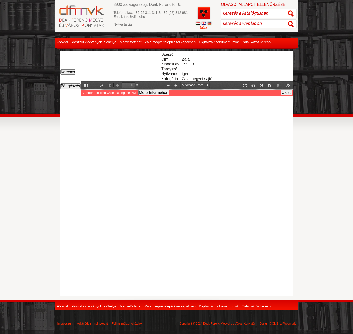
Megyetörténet (131, 42)
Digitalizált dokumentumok (219, 42)
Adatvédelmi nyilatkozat (92, 323)
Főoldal (62, 42)
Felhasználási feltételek (127, 323)
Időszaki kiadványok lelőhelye (93, 42)
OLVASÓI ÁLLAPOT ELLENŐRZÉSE (253, 4)
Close (287, 92)
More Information (153, 92)
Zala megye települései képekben (170, 42)
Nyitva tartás (122, 24)
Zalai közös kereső (256, 42)
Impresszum (65, 323)
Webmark (289, 323)
